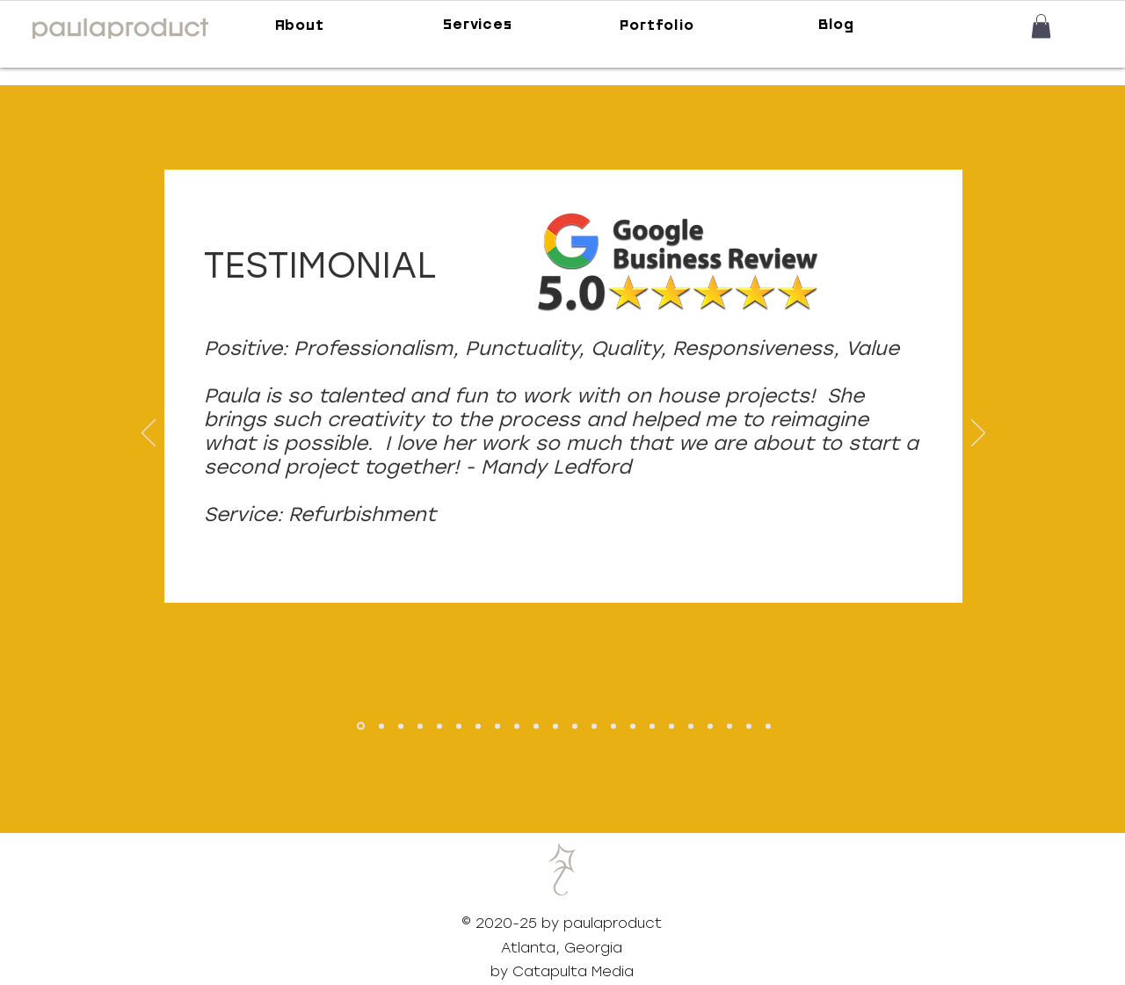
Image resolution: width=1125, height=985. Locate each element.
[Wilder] (478, 725)
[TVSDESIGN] (420, 725)
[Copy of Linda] (768, 725)
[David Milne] (381, 725)
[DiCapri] (516, 725)
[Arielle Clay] (458, 725)
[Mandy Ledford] (361, 726)
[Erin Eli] (555, 725)
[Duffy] (536, 725)
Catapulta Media (573, 971)
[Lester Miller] (690, 725)
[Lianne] (710, 725)
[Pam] (729, 725)
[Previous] (149, 434)
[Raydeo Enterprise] (632, 725)
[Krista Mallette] (574, 725)
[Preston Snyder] (613, 725)
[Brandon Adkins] (439, 725)
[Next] (978, 434)
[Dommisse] (497, 725)
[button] (1041, 26)
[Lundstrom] (594, 725)
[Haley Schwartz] (671, 725)
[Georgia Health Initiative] (400, 725)
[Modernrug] (652, 725)
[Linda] (748, 725)
